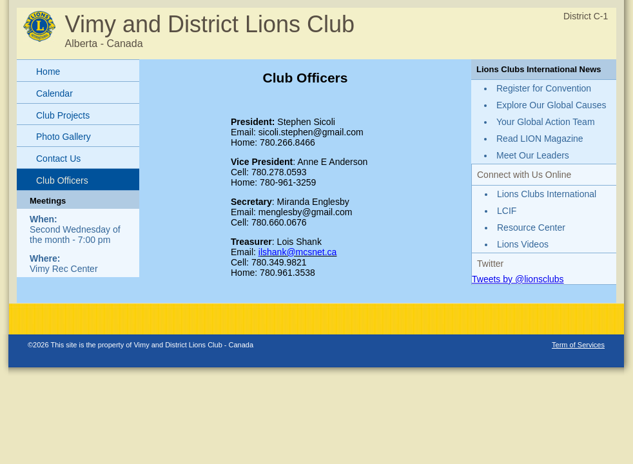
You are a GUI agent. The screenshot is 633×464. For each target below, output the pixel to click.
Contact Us (58, 158)
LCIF (506, 211)
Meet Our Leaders (532, 155)
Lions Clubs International (546, 194)
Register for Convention (543, 88)
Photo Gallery (63, 136)
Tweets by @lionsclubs (518, 279)
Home (48, 71)
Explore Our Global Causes (551, 105)
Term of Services (578, 345)
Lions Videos (523, 244)
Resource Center (531, 227)
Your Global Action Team (545, 122)
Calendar (54, 93)
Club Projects (63, 115)
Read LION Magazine (539, 138)
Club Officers (62, 180)
